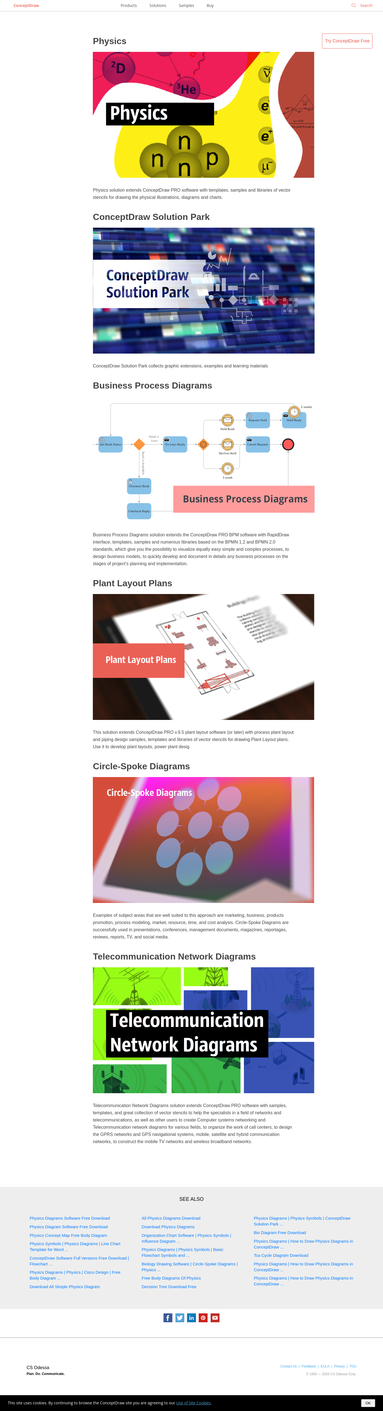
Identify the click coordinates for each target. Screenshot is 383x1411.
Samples (186, 5)
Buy (210, 5)
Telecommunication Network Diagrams (174, 956)
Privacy (339, 1366)
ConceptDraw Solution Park (151, 217)
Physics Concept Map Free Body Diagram (68, 1235)
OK (368, 1403)
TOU (352, 1366)
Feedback (309, 1366)
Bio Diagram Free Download (280, 1232)
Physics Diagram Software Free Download (69, 1226)
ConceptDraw (26, 5)
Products (129, 5)
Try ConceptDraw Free (347, 41)
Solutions (157, 5)
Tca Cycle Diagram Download (281, 1255)
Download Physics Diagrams (168, 1226)
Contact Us (288, 1366)
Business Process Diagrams (152, 385)
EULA (325, 1366)
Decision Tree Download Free (169, 1286)
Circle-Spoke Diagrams (141, 766)
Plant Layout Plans (132, 583)
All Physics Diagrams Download (171, 1218)
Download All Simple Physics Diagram (65, 1286)
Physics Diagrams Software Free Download (70, 1218)
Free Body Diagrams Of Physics (171, 1278)
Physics (109, 41)
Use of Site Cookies (193, 1402)
